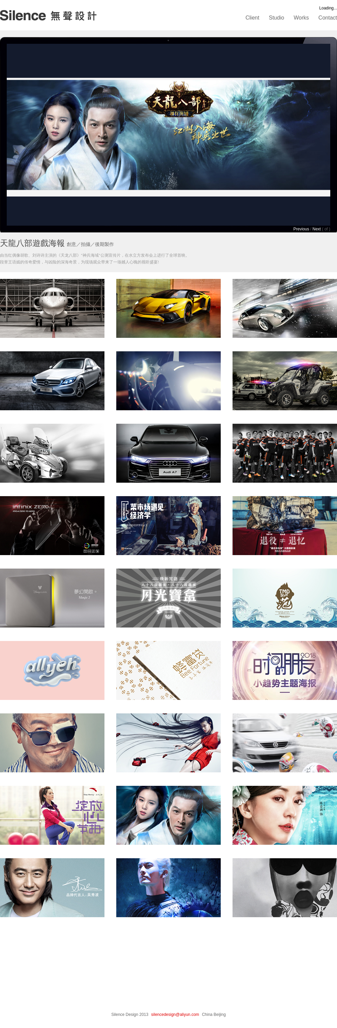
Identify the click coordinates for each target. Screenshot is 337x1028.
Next (316, 229)
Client (252, 18)
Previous (301, 229)
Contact (327, 18)
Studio (276, 18)
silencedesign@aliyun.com (175, 1014)
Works (301, 18)
